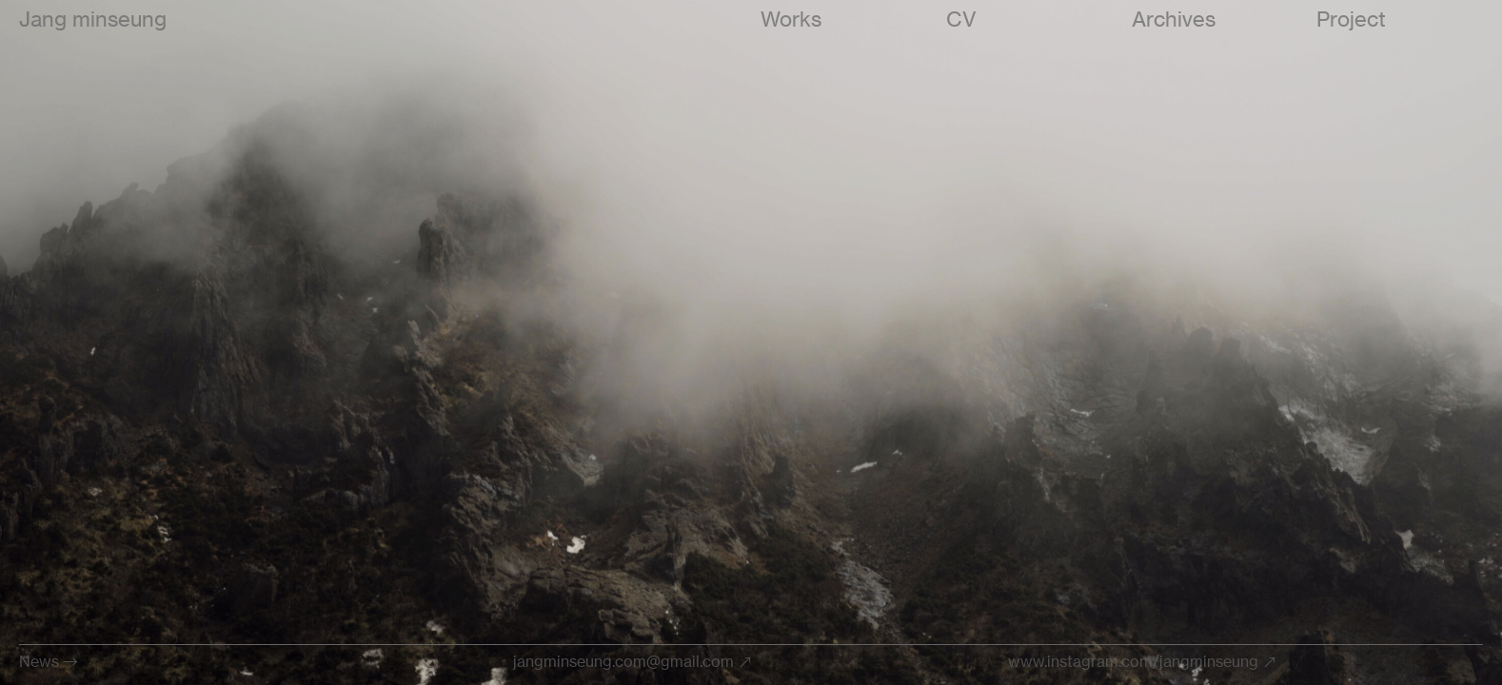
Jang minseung (93, 18)
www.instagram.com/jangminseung (1133, 661)
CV (961, 18)
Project (1351, 18)
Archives (1173, 18)
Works (791, 18)
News (39, 661)
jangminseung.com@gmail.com (623, 661)
